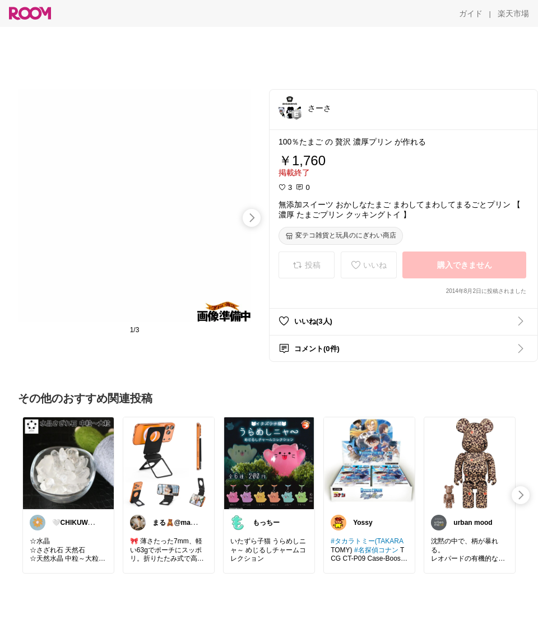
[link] (68, 462)
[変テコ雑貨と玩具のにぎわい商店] (341, 236)
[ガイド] (471, 13)
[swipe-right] (252, 218)
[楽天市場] (513, 13)
